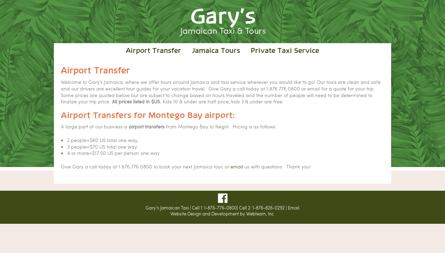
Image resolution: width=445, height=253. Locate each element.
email (236, 166)
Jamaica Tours (216, 51)
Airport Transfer (153, 51)
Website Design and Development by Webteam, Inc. (222, 214)
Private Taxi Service (285, 51)
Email (293, 208)
